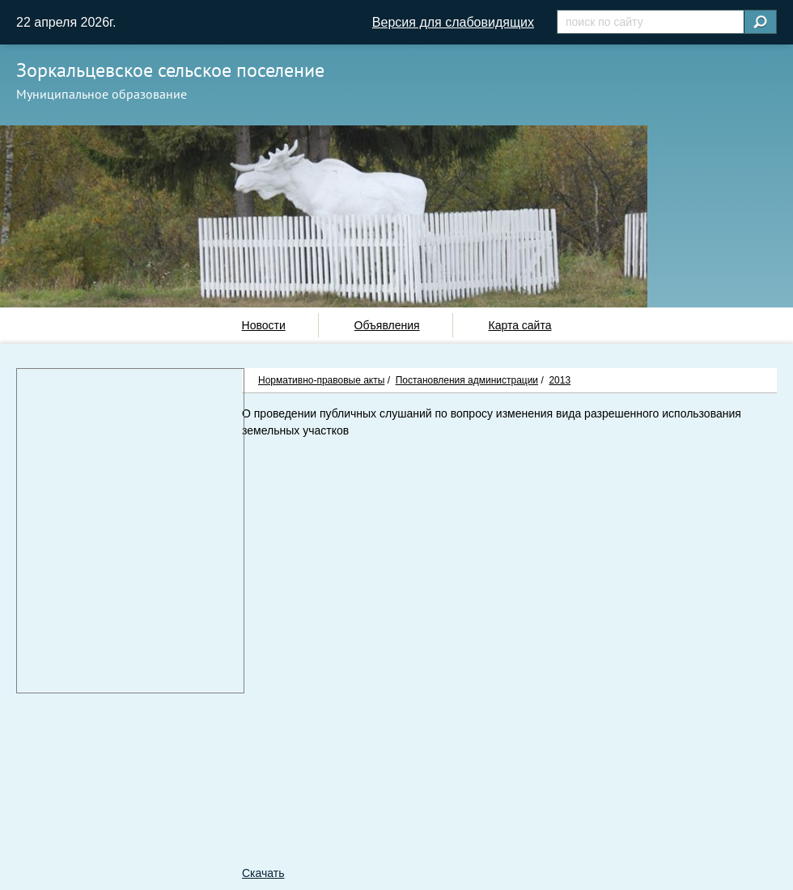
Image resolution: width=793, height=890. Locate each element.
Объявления (387, 325)
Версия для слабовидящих (453, 22)
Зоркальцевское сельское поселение (170, 70)
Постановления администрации (467, 380)
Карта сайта (519, 325)
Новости (264, 325)
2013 (559, 380)
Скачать (263, 873)
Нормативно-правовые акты (321, 380)
